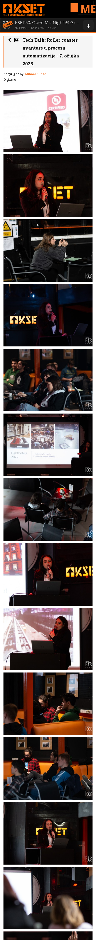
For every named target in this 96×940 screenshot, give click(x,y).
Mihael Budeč (35, 74)
